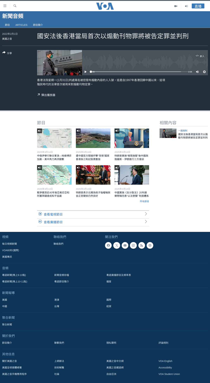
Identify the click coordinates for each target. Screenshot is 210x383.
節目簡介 (38, 25)
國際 (108, 299)
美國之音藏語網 (115, 367)
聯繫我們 (59, 342)
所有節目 (144, 201)
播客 (108, 281)
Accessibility (165, 367)
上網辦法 (59, 361)
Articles (21, 25)
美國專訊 (7, 256)
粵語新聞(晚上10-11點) (14, 281)
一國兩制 (182, 130)
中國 (4, 306)
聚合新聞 (7, 324)
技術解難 (59, 367)
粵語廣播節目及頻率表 (118, 275)
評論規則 (163, 342)
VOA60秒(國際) (10, 250)
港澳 (56, 299)
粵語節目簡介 (61, 281)
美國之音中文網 (115, 361)
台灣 (56, 306)
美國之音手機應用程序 (14, 374)
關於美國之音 (9, 361)
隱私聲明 (111, 342)
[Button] (7, 53)
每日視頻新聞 (9, 243)
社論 (56, 374)
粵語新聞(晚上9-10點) (14, 275)
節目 (7, 25)
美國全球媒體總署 (12, 367)
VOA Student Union (169, 374)
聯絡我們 (58, 243)
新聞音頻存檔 (61, 275)
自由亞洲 (111, 374)
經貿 (108, 306)
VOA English (165, 361)
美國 (4, 299)
